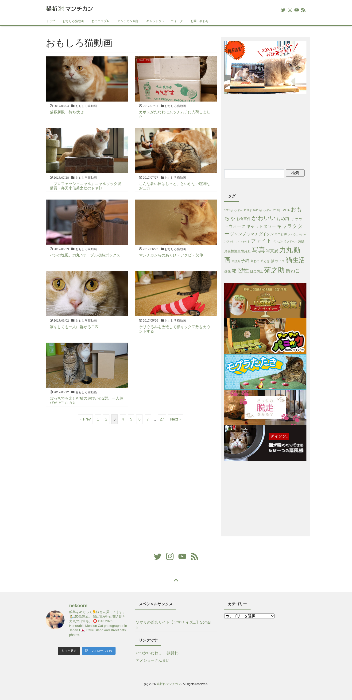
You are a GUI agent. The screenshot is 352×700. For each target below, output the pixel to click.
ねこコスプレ (101, 21)
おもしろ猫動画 (73, 21)
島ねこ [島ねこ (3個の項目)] (255, 261)
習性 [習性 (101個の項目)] (243, 270)
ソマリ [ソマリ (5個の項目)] (252, 234)
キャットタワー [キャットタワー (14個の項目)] (261, 226)
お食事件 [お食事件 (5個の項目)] (243, 219)
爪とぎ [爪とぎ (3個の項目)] (265, 261)
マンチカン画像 (128, 21)
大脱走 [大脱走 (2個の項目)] (236, 261)
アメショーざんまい (153, 660)
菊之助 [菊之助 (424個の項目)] (274, 270)
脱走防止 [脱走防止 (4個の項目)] (256, 271)
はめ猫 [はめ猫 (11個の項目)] (283, 218)
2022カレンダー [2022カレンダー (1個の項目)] (233, 210)
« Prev (85, 419)
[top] (176, 582)
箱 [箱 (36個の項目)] (234, 270)
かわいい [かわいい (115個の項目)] (263, 218)
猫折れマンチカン (169, 684)
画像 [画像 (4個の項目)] (227, 271)
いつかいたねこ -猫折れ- (158, 653)
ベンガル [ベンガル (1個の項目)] (278, 241)
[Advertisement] (265, 131)
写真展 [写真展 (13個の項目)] (272, 250)
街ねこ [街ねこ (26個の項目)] (293, 270)
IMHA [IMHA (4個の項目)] (286, 210)
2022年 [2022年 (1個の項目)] (248, 210)
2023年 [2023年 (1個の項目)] (276, 210)
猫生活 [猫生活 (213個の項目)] (295, 259)
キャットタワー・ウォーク (164, 21)
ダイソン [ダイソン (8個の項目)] (266, 234)
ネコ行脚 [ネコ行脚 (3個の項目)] (281, 234)
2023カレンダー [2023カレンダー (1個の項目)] (262, 210)
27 (162, 419)
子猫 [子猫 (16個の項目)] (245, 260)
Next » (175, 419)
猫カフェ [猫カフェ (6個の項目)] (278, 261)
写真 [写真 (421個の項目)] (258, 250)
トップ (50, 21)
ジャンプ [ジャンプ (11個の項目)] (238, 234)
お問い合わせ (199, 21)
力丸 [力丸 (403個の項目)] (286, 250)
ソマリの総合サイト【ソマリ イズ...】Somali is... (174, 625)
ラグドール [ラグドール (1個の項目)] (290, 241)
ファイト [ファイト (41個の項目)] (261, 241)
